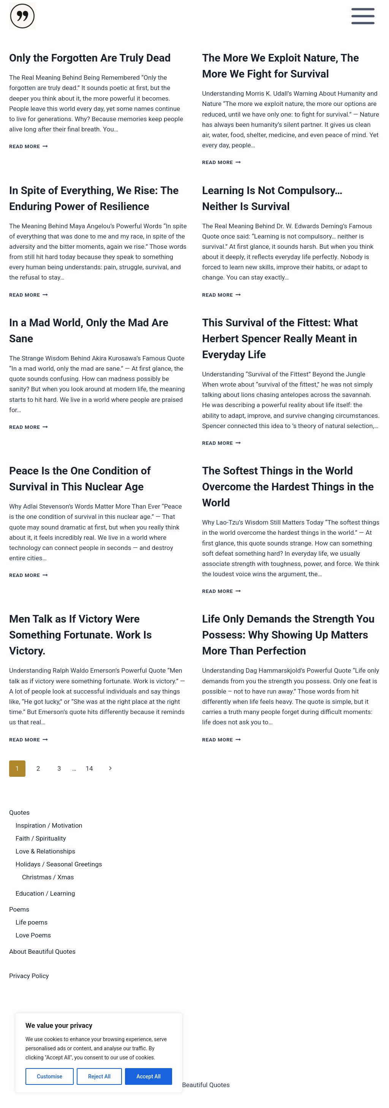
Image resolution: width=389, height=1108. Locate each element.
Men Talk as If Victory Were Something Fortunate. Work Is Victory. (80, 635)
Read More (28, 146)
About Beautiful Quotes (42, 951)
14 (89, 768)
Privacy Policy (29, 976)
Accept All (148, 1076)
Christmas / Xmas (48, 877)
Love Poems (33, 935)
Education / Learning (45, 893)
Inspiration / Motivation (49, 825)
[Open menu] (363, 16)
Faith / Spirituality (41, 838)
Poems (19, 909)
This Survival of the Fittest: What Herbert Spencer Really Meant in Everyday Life (280, 338)
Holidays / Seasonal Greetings (59, 864)
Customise (49, 1076)
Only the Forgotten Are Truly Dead (90, 58)
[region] (98, 1053)
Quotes (19, 812)
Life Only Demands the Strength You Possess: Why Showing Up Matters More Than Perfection (288, 635)
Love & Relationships (45, 851)
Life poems (31, 922)
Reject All (99, 1076)
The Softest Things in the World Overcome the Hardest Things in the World (288, 487)
